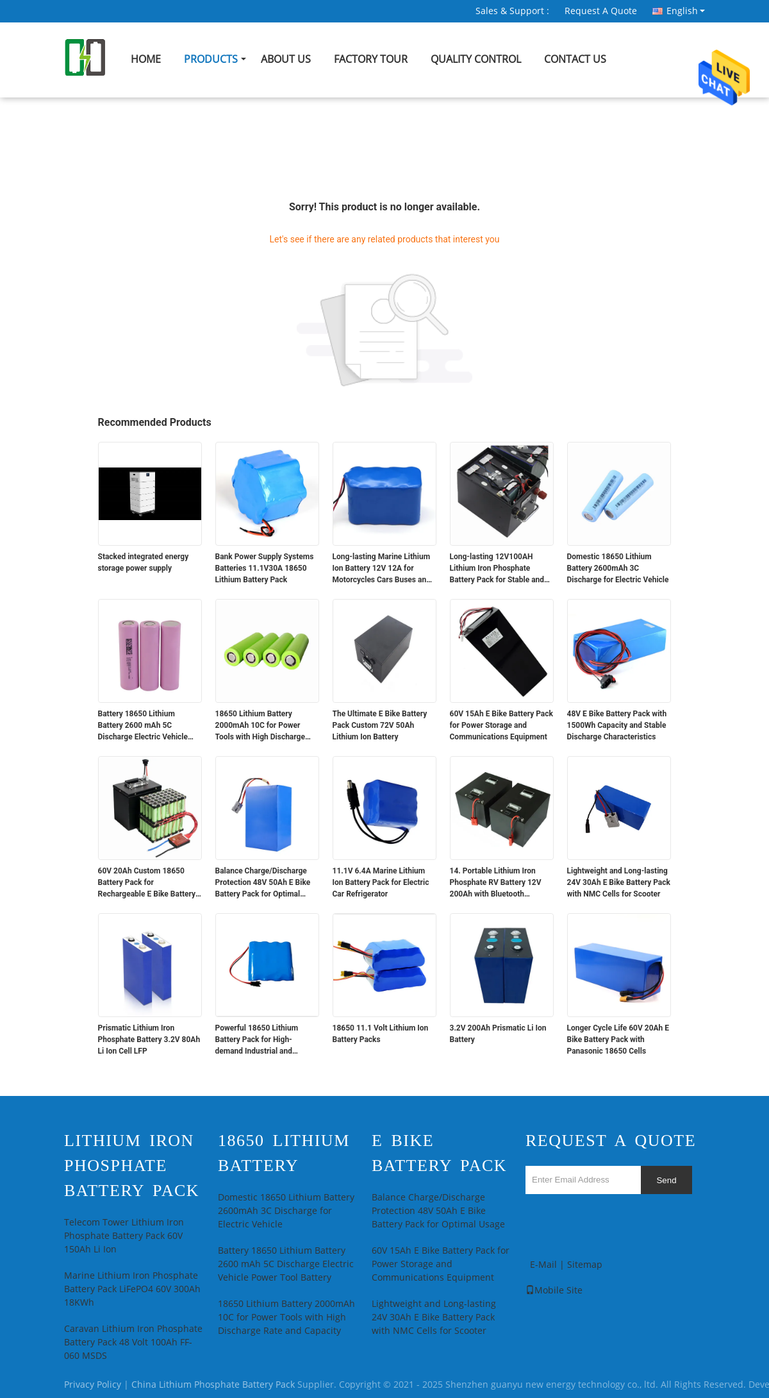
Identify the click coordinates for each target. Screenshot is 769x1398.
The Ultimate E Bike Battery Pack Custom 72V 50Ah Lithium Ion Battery (380, 725)
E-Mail (543, 1264)
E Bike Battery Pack (439, 1153)
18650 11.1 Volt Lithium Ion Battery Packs (381, 1033)
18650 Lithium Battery (284, 1153)
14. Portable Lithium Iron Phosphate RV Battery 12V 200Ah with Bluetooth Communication (496, 883)
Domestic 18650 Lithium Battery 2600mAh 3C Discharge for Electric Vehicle (618, 568)
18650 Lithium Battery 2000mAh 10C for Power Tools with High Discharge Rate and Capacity (260, 726)
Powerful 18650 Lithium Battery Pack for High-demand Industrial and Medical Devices (257, 1040)
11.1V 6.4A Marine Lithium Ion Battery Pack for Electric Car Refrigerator (381, 882)
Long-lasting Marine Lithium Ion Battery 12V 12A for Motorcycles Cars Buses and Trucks (382, 568)
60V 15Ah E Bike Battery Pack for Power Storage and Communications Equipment (501, 725)
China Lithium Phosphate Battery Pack (213, 1384)
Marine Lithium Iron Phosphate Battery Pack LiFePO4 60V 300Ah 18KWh (132, 1289)
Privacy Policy (92, 1384)
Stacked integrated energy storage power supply (143, 562)
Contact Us (575, 59)
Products (211, 59)
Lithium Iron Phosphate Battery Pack (131, 1165)
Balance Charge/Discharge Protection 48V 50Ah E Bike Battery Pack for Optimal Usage (263, 883)
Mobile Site (554, 1290)
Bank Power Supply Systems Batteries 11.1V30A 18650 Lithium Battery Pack (264, 568)
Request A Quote (601, 11)
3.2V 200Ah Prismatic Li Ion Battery (498, 1033)
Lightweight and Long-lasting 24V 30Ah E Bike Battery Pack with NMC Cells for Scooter (618, 882)
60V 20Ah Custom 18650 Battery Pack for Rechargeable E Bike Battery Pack (147, 883)
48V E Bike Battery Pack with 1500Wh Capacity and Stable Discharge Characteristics (617, 725)
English (685, 11)
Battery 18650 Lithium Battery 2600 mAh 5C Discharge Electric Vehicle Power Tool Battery (143, 726)
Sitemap (584, 1264)
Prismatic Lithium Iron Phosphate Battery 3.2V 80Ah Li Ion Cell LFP (149, 1039)
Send (666, 1180)
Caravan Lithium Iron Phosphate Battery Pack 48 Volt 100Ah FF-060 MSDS (133, 1342)
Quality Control (476, 59)
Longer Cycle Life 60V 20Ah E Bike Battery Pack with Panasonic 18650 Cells (618, 1039)
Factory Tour (371, 59)
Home (146, 59)
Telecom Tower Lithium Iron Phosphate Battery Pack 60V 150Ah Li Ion (124, 1236)
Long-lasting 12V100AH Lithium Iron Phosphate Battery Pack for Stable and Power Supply (497, 568)
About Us (286, 59)
